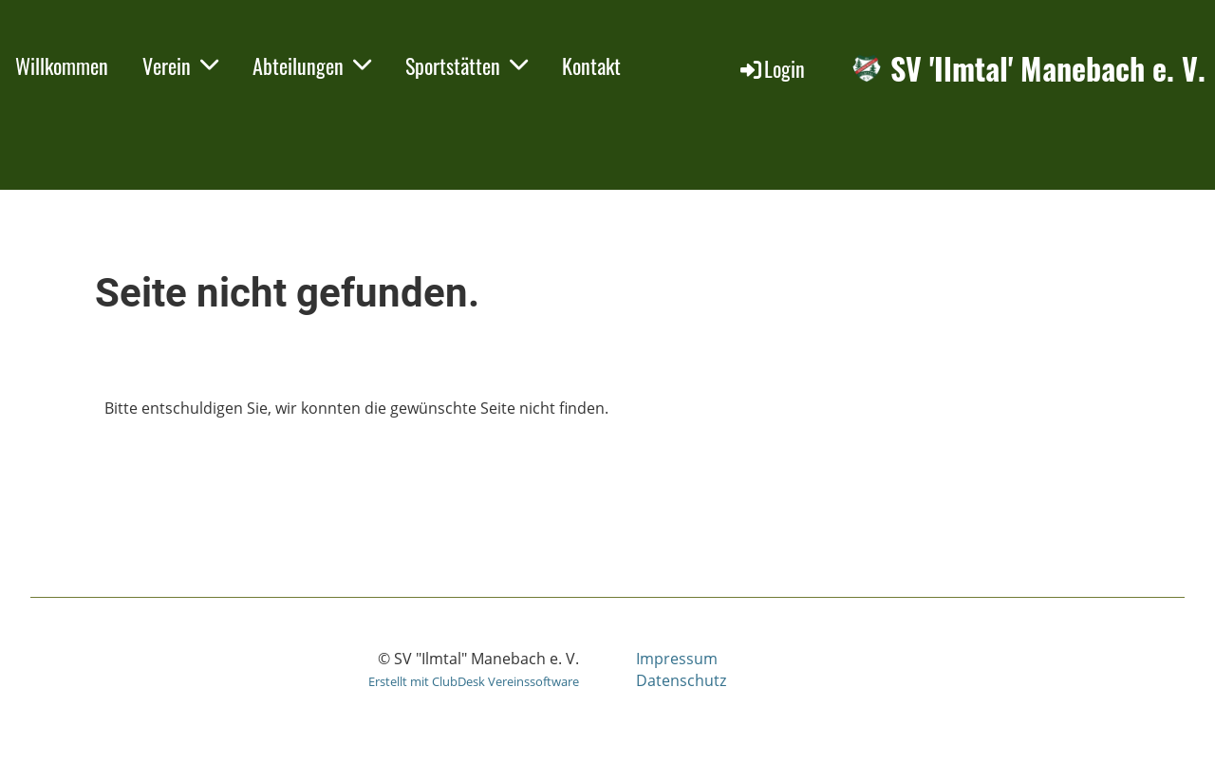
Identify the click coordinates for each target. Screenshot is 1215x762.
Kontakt (591, 65)
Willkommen (61, 65)
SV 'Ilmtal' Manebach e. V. (1048, 68)
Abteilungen (311, 65)
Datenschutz (681, 680)
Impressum (677, 658)
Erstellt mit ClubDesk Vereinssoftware (473, 681)
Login (771, 68)
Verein (180, 65)
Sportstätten (466, 65)
